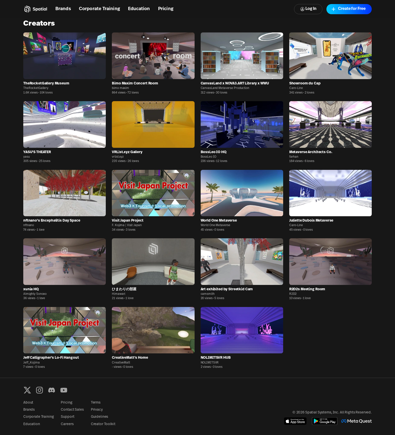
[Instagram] (39, 390)
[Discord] (52, 390)
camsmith (208, 294)
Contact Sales (72, 410)
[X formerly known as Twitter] (27, 390)
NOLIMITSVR (210, 362)
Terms (95, 403)
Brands (63, 9)
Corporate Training (99, 9)
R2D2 (293, 294)
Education (139, 9)
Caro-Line (296, 88)
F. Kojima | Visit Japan (126, 225)
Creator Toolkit (103, 424)
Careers (67, 424)
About (28, 403)
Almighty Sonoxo (35, 294)
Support (67, 417)
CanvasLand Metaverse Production (225, 88)
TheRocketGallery (35, 88)
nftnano (28, 225)
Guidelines (99, 417)
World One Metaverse (216, 225)
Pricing (165, 9)
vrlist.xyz (118, 156)
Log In (308, 9)
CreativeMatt (121, 362)
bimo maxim (120, 88)
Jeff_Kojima (31, 362)
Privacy (97, 410)
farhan (293, 156)
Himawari (118, 294)
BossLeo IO (209, 156)
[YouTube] (64, 390)
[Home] (35, 9)
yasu (26, 156)
